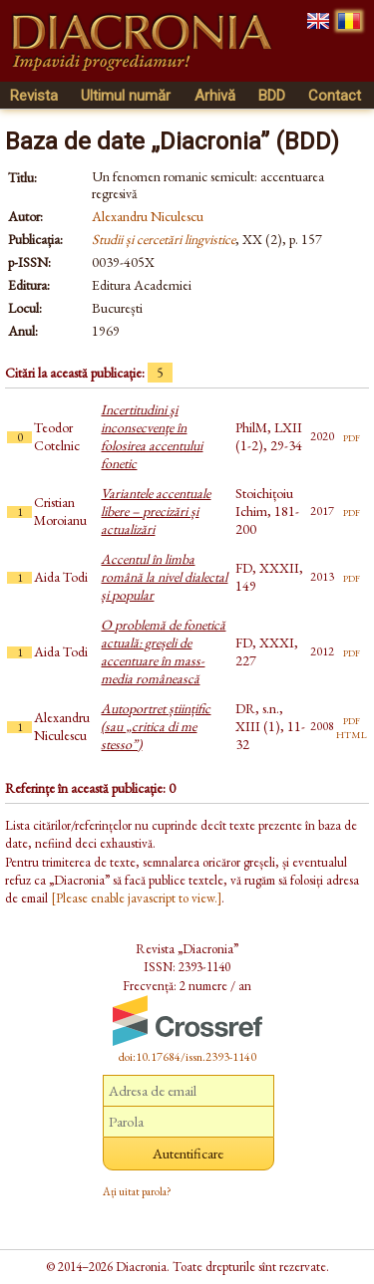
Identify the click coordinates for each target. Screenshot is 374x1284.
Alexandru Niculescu (147, 216)
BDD (271, 96)
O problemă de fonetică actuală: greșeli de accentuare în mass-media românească (163, 651)
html (351, 733)
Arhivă (214, 96)
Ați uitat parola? (137, 1191)
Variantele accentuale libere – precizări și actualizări (155, 511)
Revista (34, 96)
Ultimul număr (126, 96)
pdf (351, 436)
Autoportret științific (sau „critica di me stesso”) (155, 726)
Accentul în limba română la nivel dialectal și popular (164, 577)
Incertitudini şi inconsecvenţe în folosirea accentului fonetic (151, 436)
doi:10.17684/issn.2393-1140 (187, 1057)
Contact (334, 96)
